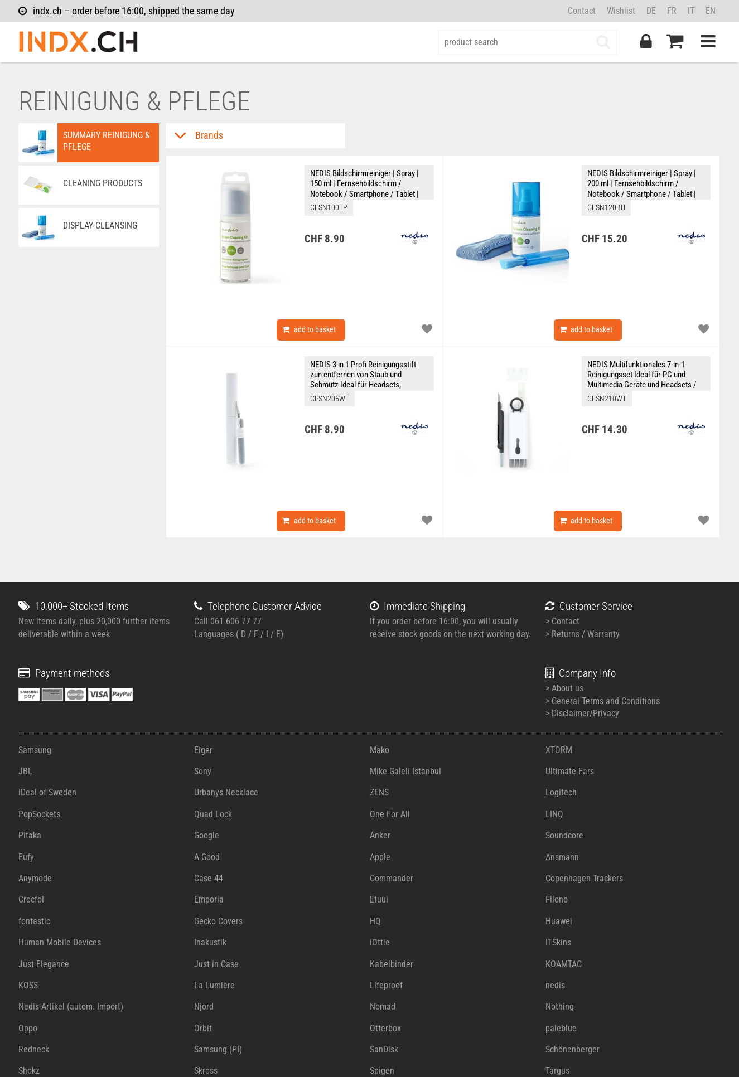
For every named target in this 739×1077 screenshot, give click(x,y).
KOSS (28, 985)
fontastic (34, 921)
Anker (380, 835)
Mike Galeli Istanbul (405, 771)
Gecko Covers (218, 921)
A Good (207, 857)
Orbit (203, 1028)
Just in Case (216, 964)
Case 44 (208, 878)
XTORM (558, 750)
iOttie (380, 942)
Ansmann (562, 857)
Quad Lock (213, 814)
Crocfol (31, 899)
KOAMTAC (563, 964)
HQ (375, 921)
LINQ (554, 814)
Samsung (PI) (218, 1049)
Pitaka (29, 835)
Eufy (26, 857)
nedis (555, 985)
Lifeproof (386, 985)
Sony (202, 771)
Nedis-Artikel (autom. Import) (70, 1006)
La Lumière (214, 985)
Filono (556, 899)
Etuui (379, 899)
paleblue (561, 1028)
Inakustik (210, 942)
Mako (379, 750)
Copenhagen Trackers (584, 878)
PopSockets (39, 814)
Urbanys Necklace (226, 792)
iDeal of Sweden (47, 792)
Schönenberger (572, 1049)
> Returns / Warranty (582, 634)
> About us (564, 688)
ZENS (379, 792)
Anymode (35, 878)
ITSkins (558, 942)
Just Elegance (43, 964)
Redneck (33, 1049)
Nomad (382, 1006)
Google (206, 835)
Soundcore (564, 835)
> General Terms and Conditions (602, 701)
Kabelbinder (391, 964)
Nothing (559, 1006)
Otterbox (385, 1028)
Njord (204, 1006)
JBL (25, 771)
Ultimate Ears (569, 771)
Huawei (558, 921)
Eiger (203, 750)
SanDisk (384, 1049)
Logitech (561, 792)
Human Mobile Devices (59, 942)
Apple (380, 857)
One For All (390, 814)
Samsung (34, 750)
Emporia (209, 899)
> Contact (562, 621)
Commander (391, 878)
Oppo (27, 1028)
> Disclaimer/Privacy (582, 713)
